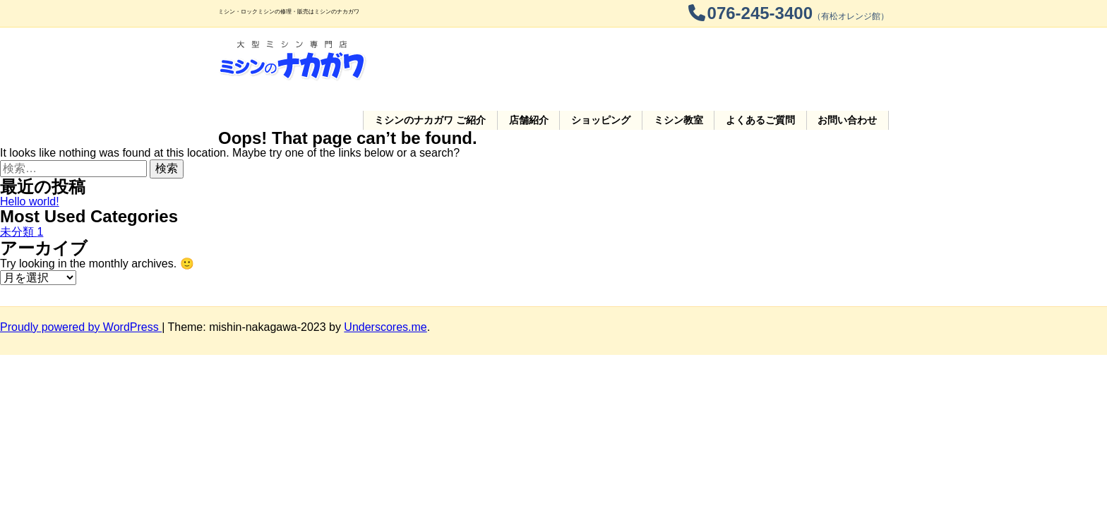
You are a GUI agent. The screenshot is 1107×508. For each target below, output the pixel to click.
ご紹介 (459, 60)
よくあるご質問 (768, 60)
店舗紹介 (553, 60)
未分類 (21, 195)
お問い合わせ (850, 60)
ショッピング (620, 60)
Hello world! (29, 165)
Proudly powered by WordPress (81, 290)
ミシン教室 (691, 60)
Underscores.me (385, 290)
